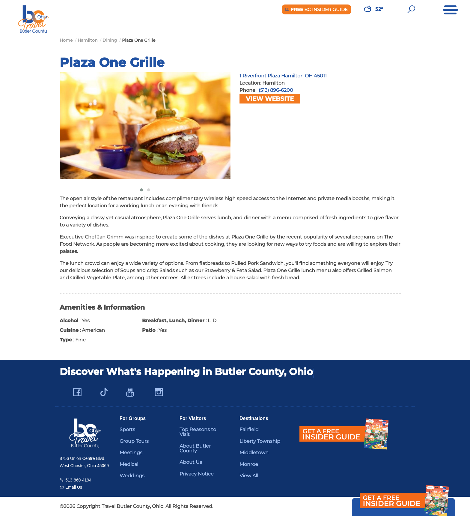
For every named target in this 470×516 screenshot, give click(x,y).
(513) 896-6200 (276, 90)
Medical (129, 464)
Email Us (73, 487)
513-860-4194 (78, 480)
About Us (191, 462)
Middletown (254, 452)
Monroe (248, 464)
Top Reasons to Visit (198, 432)
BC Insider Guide (316, 9)
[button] (141, 190)
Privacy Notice (197, 474)
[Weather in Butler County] (367, 9)
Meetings (131, 452)
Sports (127, 429)
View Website (270, 98)
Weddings (132, 475)
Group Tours (134, 441)
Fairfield (249, 429)
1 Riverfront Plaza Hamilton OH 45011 (283, 76)
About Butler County (195, 448)
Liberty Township (259, 441)
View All (248, 475)
